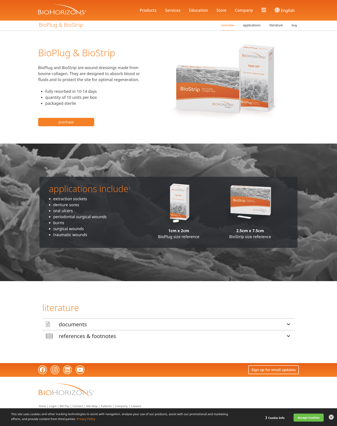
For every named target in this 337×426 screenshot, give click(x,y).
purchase (66, 121)
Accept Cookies (308, 418)
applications (252, 25)
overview (227, 25)
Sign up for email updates (273, 369)
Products (148, 10)
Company (244, 10)
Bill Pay (64, 406)
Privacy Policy (86, 419)
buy (294, 25)
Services (172, 10)
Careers (136, 406)
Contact (77, 406)
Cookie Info (276, 418)
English (284, 10)
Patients (106, 406)
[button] (168, 324)
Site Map (92, 406)
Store (221, 10)
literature (276, 25)
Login (53, 406)
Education (198, 10)
